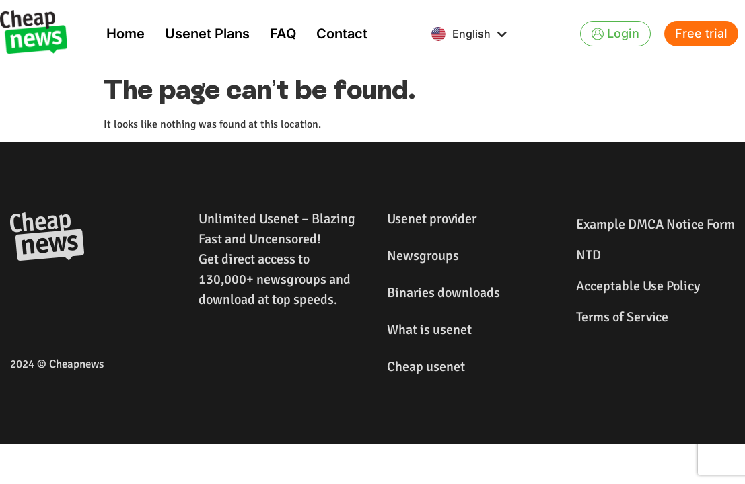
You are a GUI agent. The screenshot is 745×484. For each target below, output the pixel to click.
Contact (341, 34)
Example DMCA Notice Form (655, 224)
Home (125, 34)
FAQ (283, 34)
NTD (588, 255)
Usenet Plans (207, 34)
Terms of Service (622, 317)
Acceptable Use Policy (638, 286)
